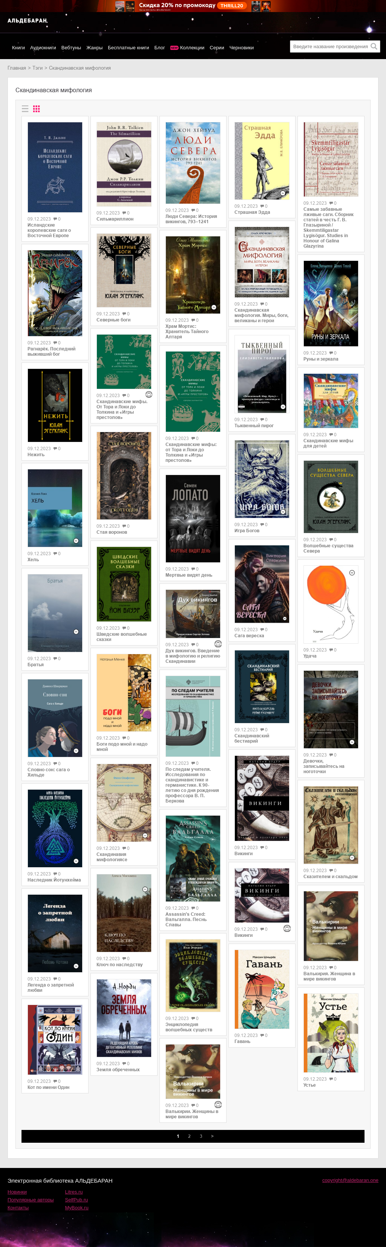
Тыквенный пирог (254, 425)
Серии (217, 47)
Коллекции (192, 47)
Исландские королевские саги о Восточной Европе (49, 230)
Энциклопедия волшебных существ (188, 1027)
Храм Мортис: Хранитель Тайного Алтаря (186, 332)
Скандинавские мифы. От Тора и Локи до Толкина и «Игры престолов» (121, 409)
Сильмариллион (114, 219)
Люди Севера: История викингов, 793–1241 (191, 219)
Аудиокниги (43, 47)
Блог (160, 47)
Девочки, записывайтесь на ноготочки (324, 766)
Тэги (37, 68)
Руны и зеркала (321, 359)
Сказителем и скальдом (330, 876)
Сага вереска (249, 635)
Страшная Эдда (252, 212)
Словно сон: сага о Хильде (49, 772)
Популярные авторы (31, 1200)
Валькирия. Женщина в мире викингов (329, 976)
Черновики (242, 47)
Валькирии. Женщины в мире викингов (191, 1114)
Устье (309, 1085)
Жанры (94, 47)
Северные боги (113, 320)
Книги (18, 47)
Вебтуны (71, 47)
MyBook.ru (77, 1207)
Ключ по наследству (119, 964)
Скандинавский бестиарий (251, 738)
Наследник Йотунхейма (54, 880)
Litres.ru (74, 1192)
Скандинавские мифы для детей (328, 443)
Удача (310, 656)
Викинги (243, 853)
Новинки (17, 1192)
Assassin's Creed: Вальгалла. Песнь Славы (186, 919)
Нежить (36, 454)
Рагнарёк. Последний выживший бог (51, 351)
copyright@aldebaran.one (350, 1180)
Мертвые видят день (188, 575)
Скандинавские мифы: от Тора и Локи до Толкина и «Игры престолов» (191, 452)
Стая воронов (111, 532)
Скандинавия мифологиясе (111, 857)
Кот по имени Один (48, 1087)
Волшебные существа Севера (328, 548)
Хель (33, 559)
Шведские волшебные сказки (121, 637)
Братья (36, 664)
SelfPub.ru (76, 1200)
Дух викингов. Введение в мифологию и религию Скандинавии (192, 656)
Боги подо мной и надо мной (121, 747)
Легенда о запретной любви (51, 987)
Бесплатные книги (128, 47)
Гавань (242, 1041)
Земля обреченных (118, 1069)
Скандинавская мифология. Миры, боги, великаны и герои (261, 315)
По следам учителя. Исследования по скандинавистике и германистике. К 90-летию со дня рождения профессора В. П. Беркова (192, 785)
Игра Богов (246, 530)
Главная (17, 68)
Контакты (18, 1207)
